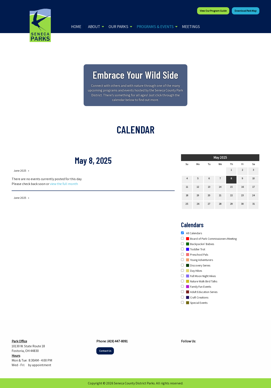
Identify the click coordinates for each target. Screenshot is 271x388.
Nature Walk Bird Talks (199, 281)
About (94, 26)
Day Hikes (191, 271)
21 (220, 196)
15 (231, 187)
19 (198, 196)
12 (198, 187)
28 (220, 204)
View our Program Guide (213, 10)
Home (76, 26)
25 (186, 204)
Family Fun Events (196, 287)
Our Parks (118, 26)
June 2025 (20, 170)
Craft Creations (194, 297)
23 (242, 196)
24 (253, 196)
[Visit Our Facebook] (184, 349)
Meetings (191, 26)
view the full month (64, 184)
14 (220, 187)
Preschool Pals (194, 254)
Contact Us (105, 350)
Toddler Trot (193, 249)
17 (253, 187)
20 (209, 196)
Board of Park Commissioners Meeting (209, 239)
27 (209, 204)
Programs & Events (155, 26)
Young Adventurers (197, 260)
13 (209, 187)
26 (198, 204)
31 (253, 204)
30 (242, 204)
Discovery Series (195, 265)
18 (187, 196)
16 (242, 187)
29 (231, 204)
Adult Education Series (199, 292)
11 (187, 187)
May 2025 (220, 157)
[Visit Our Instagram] (191, 349)
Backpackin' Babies (197, 244)
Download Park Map (246, 10)
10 (253, 179)
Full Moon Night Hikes (198, 276)
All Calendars (191, 233)
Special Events (194, 303)
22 (231, 196)
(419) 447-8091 (117, 341)
